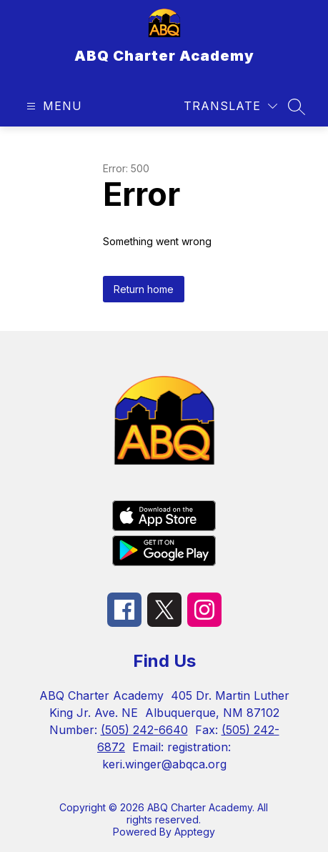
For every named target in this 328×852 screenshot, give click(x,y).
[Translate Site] (230, 106)
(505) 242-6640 (144, 730)
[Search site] (296, 106)
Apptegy (194, 832)
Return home (144, 289)
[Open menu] (52, 106)
